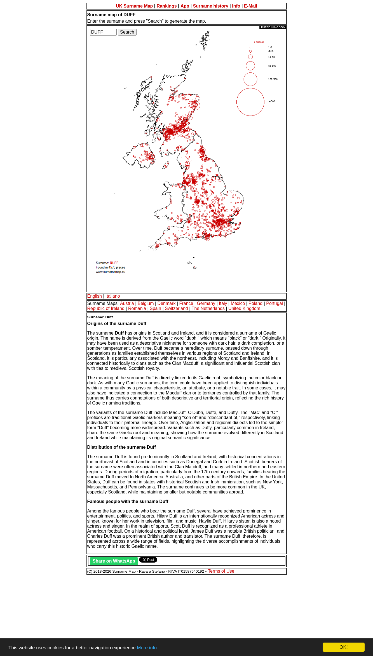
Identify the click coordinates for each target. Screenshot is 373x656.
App (184, 6)
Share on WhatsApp (114, 561)
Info (236, 6)
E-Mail (250, 6)
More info (147, 647)
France (186, 303)
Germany (206, 303)
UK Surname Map (134, 6)
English (94, 296)
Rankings (167, 6)
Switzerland (176, 308)
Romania (137, 308)
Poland (255, 303)
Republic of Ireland (106, 308)
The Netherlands (208, 308)
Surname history (210, 6)
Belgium (146, 303)
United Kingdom (244, 308)
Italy (223, 303)
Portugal (274, 303)
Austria (127, 303)
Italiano (112, 296)
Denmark (167, 303)
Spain (155, 308)
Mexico (238, 303)
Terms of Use (221, 571)
